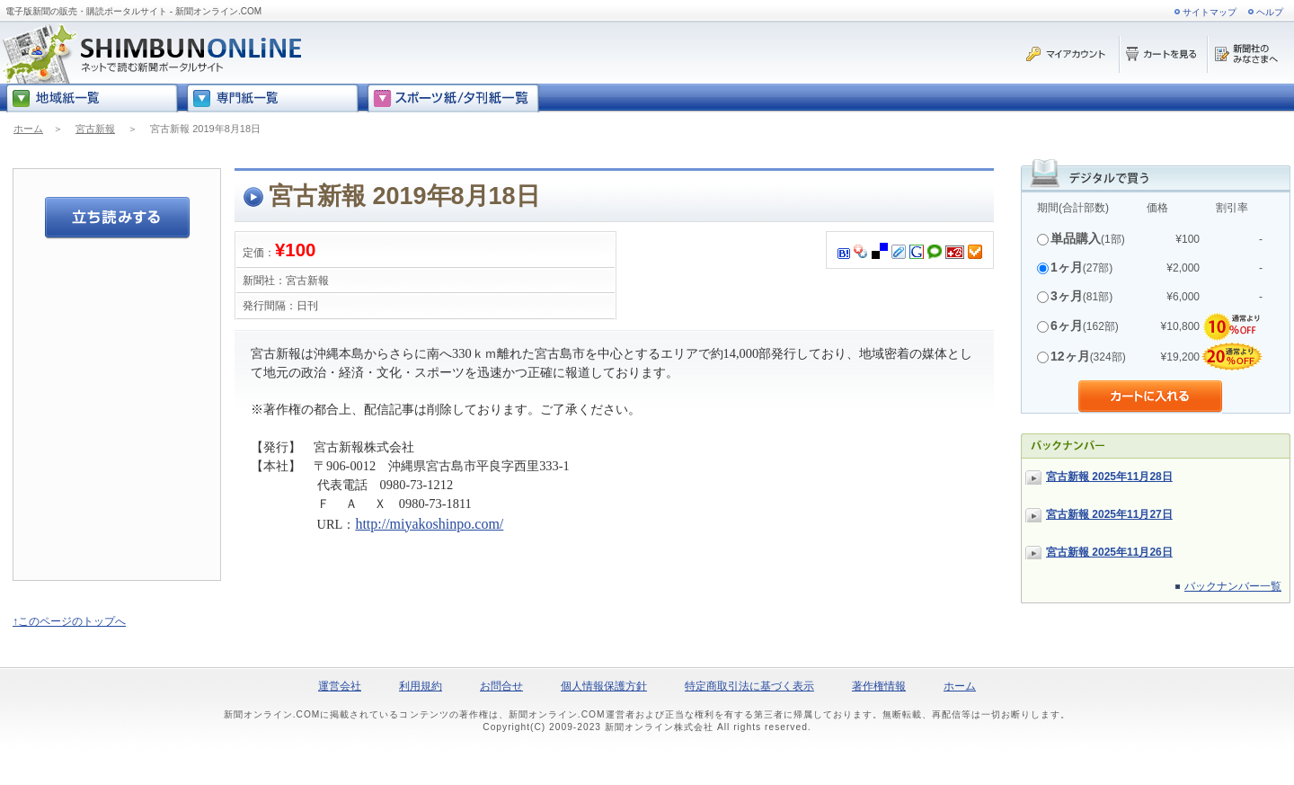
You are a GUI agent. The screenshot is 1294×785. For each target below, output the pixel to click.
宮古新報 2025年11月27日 (1109, 514)
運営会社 (339, 686)
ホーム (28, 128)
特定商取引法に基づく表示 (749, 686)
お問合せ (501, 686)
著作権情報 (879, 686)
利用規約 (420, 686)
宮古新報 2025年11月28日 (1109, 476)
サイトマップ (1209, 12)
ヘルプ (1269, 12)
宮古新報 (95, 128)
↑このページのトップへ (69, 621)
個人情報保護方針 (604, 686)
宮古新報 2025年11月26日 (1109, 552)
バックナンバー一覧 (1232, 586)
